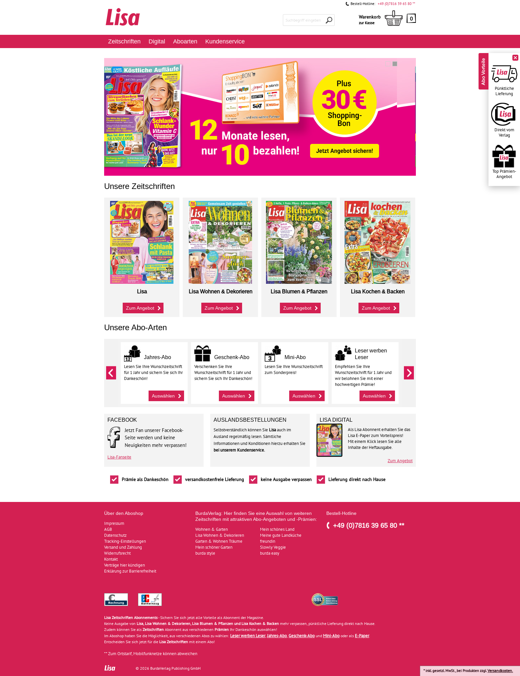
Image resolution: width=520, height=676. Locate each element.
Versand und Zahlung (123, 547)
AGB (108, 529)
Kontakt (111, 559)
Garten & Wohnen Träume (218, 541)
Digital (157, 41)
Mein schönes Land (277, 529)
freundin (267, 541)
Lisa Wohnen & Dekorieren (219, 535)
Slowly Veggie (273, 547)
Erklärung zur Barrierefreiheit (130, 571)
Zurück (111, 373)
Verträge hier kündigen (124, 565)
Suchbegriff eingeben (303, 20)
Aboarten (185, 41)
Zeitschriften (124, 41)
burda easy (269, 553)
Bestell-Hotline (341, 513)
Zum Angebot (144, 307)
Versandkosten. (500, 670)
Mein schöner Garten (213, 547)
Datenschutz (115, 535)
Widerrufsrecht (117, 553)
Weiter (409, 373)
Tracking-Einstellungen (125, 541)
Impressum (114, 523)
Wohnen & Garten (211, 529)
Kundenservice (225, 41)
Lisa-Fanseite (119, 457)
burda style (205, 553)
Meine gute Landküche (280, 535)
